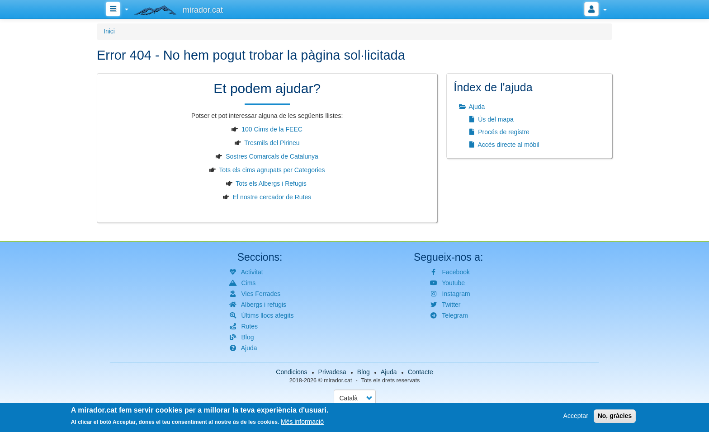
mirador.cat (338, 380)
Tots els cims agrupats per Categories (272, 170)
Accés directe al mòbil (503, 144)
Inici (109, 31)
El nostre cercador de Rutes (272, 197)
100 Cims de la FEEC (272, 129)
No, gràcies (615, 417)
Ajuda (471, 106)
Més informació (302, 423)
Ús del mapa (490, 119)
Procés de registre (498, 132)
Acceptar (575, 417)
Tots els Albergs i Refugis (271, 183)
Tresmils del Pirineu (271, 142)
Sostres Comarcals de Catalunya (272, 156)
